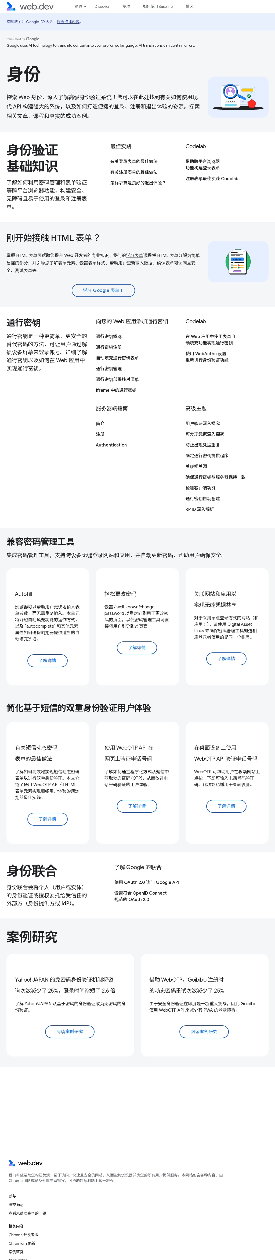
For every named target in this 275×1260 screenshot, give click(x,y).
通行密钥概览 (109, 336)
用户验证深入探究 (203, 423)
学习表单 (134, 255)
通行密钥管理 (109, 369)
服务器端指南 (112, 408)
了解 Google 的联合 (137, 867)
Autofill (23, 594)
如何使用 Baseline (158, 6)
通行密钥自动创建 (203, 499)
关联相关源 (196, 466)
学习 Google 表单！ (103, 290)
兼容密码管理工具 (40, 541)
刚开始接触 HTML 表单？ (53, 238)
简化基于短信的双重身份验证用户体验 (78, 708)
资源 (78, 6)
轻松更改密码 (120, 594)
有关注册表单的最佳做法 (134, 172)
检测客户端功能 (201, 488)
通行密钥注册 (109, 347)
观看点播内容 (68, 21)
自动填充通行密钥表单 (117, 358)
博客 (189, 6)
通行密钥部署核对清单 (117, 379)
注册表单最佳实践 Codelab (212, 178)
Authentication (111, 445)
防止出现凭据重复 (203, 445)
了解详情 (47, 660)
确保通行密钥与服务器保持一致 (216, 477)
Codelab (196, 146)
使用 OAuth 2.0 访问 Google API (146, 882)
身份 (23, 74)
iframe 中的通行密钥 (116, 390)
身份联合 (31, 871)
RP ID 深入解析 (200, 509)
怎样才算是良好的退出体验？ (138, 183)
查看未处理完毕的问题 (27, 1213)
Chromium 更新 (22, 1243)
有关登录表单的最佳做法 (134, 161)
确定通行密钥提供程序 (207, 456)
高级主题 (196, 408)
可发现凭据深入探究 (205, 434)
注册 (100, 434)
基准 (126, 6)
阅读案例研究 (69, 1031)
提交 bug (16, 1204)
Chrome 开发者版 (23, 1234)
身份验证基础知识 (31, 158)
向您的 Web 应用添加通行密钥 (132, 321)
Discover (102, 6)
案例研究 (31, 937)
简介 (100, 423)
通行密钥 (23, 322)
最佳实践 (121, 146)
